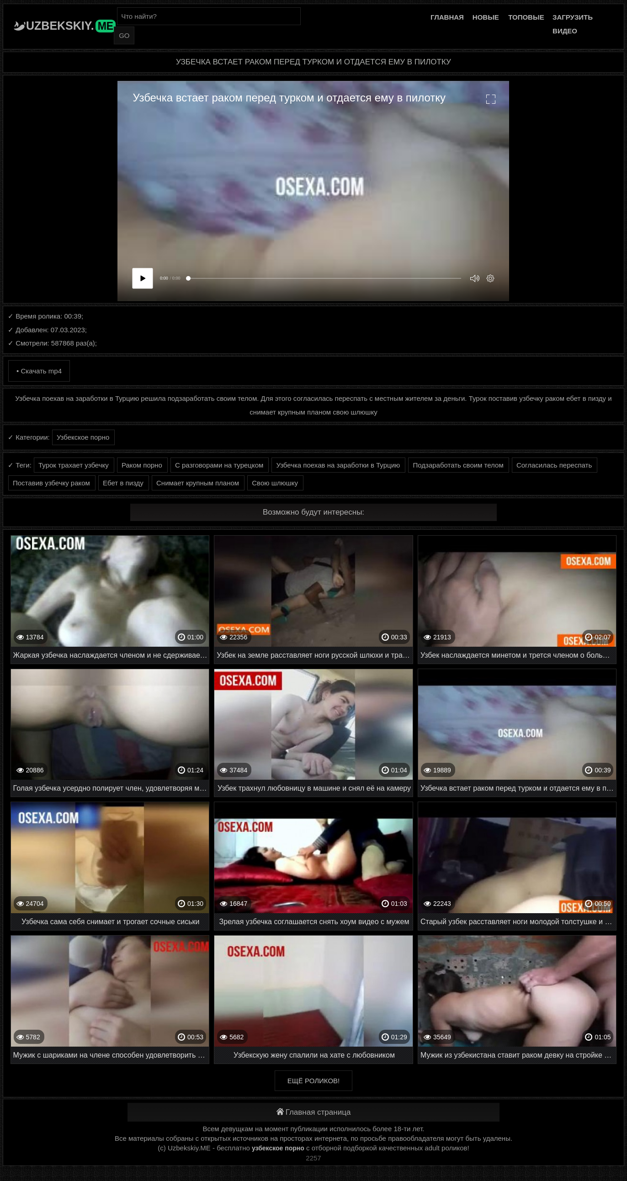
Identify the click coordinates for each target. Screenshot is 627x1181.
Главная (447, 17)
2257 (313, 1158)
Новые (486, 17)
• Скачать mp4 (39, 371)
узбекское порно (278, 1148)
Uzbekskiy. (71, 25)
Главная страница (313, 1112)
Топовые (526, 17)
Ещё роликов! (313, 1081)
